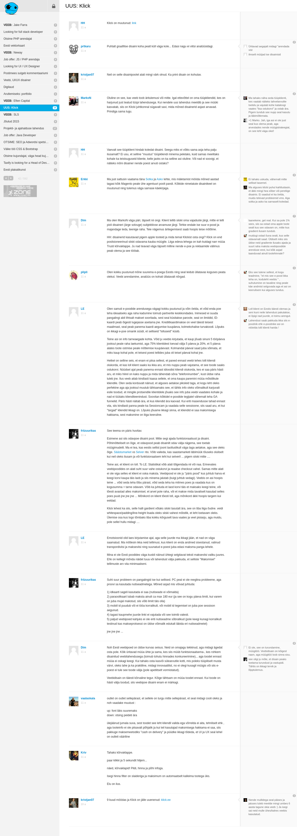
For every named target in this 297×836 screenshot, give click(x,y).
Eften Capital (17, 100)
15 (55, 107)
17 (55, 128)
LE (82, 308)
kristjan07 (87, 74)
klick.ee (166, 800)
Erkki (84, 179)
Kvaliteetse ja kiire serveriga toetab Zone (20, 191)
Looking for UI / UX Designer (22, 66)
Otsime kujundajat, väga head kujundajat (29, 156)
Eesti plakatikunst (15, 169)
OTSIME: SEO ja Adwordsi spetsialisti (27, 142)
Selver (140, 452)
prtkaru (86, 46)
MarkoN (86, 98)
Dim (83, 220)
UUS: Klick (11, 107)
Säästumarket (122, 452)
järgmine (11, 178)
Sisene (54, 6)
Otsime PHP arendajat (18, 38)
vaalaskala (88, 698)
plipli (84, 272)
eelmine (6, 178)
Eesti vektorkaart (14, 45)
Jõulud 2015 (11, 121)
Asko (160, 179)
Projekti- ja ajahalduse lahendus (24, 128)
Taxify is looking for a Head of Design (27, 162)
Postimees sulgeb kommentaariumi (26, 73)
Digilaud (9, 87)
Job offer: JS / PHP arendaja (22, 59)
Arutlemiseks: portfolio (18, 94)
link (134, 23)
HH (83, 23)
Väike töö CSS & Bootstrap (21, 149)
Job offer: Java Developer (20, 135)
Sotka (149, 179)
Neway (13, 52)
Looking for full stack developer (23, 32)
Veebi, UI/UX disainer (17, 80)
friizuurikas (88, 430)
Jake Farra (15, 25)
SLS (11, 114)
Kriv (83, 752)
